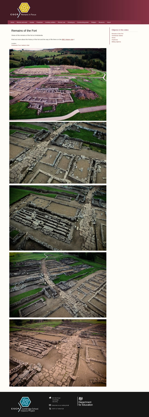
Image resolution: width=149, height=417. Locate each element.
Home (12, 22)
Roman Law (61, 22)
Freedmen (40, 22)
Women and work (22, 22)
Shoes (113, 37)
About (109, 22)
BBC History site (68, 39)
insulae (32, 22)
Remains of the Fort (117, 33)
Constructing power (83, 22)
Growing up (71, 22)
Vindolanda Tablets (117, 35)
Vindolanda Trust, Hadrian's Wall (20, 45)
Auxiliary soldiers (50, 22)
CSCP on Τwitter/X (57, 408)
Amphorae (115, 39)
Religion (93, 22)
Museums (102, 22)
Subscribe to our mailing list (59, 405)
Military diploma (116, 42)
